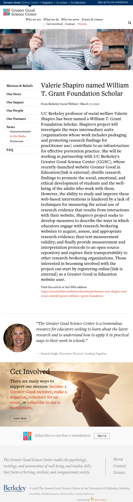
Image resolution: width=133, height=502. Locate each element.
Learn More (20, 418)
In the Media (18, 136)
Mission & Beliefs (19, 86)
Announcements (20, 131)
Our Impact (15, 102)
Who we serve (70, 19)
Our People (14, 110)
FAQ (9, 150)
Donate (82, 24)
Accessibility (34, 494)
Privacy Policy (67, 494)
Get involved (54, 24)
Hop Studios (98, 500)
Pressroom (16, 141)
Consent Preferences (84, 494)
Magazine (47, 2)
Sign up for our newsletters (113, 2)
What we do (51, 19)
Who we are (33, 19)
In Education (78, 2)
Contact (70, 24)
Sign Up (101, 436)
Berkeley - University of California (14, 488)
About (118, 460)
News (10, 127)
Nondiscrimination (50, 494)
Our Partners (16, 119)
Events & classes (92, 19)
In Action (61, 2)
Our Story (13, 94)
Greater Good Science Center (20, 12)
